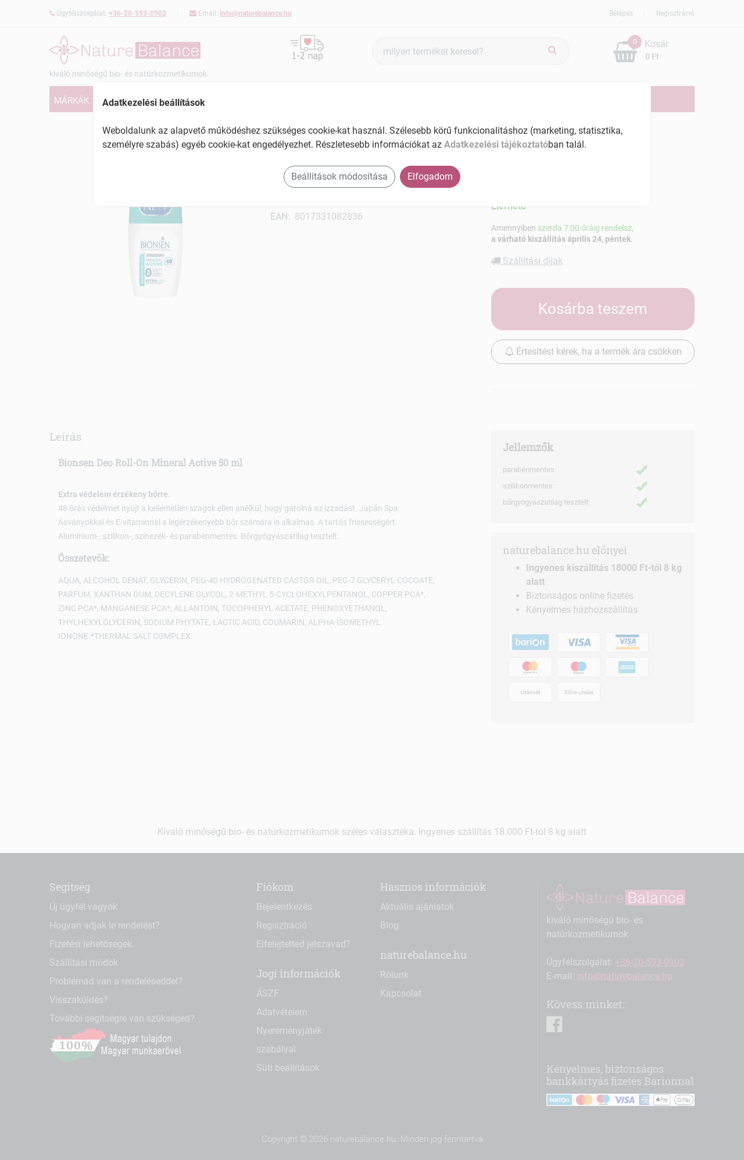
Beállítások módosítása (339, 176)
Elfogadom (430, 176)
